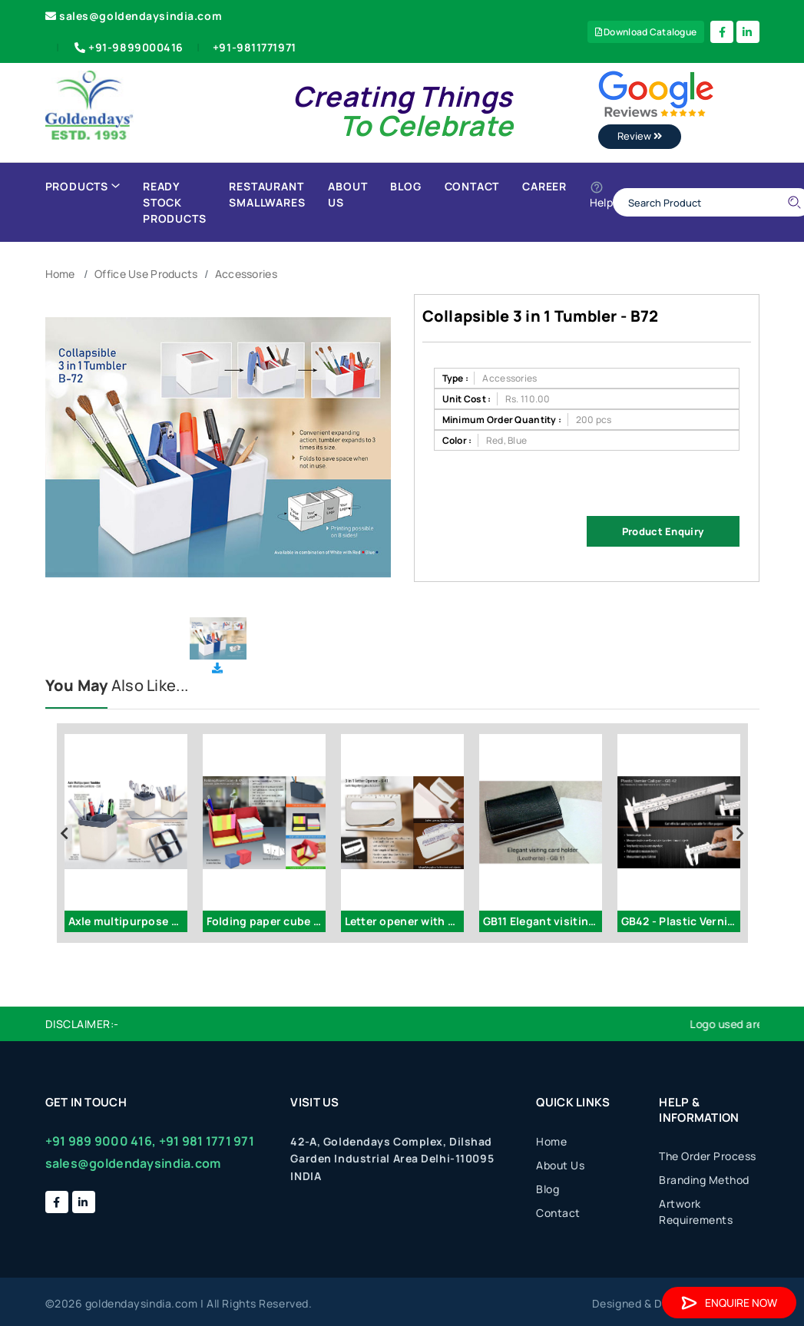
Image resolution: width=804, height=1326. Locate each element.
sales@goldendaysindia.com (134, 15)
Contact (472, 186)
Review (639, 136)
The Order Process (707, 1156)
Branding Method (704, 1179)
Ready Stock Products (174, 202)
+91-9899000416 (127, 47)
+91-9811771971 (254, 47)
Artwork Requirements (696, 1211)
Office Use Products (145, 273)
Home (60, 273)
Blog (405, 186)
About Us (347, 194)
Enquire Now (729, 1302)
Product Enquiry (662, 531)
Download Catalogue (646, 31)
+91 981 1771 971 (206, 1141)
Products (82, 186)
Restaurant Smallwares (267, 194)
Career (544, 186)
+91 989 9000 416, (101, 1141)
